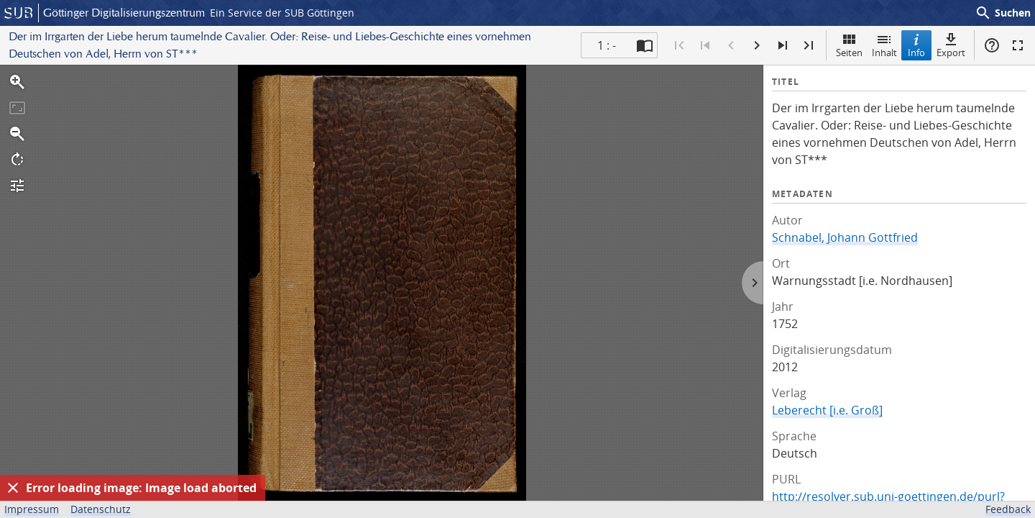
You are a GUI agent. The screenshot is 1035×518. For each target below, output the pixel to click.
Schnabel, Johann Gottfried (845, 237)
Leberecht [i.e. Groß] (827, 410)
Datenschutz (100, 509)
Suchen (1003, 13)
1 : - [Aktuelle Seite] (606, 45)
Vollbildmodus (1017, 45)
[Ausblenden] (13, 488)
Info (916, 45)
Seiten (849, 45)
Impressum (31, 509)
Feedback (1008, 509)
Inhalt (884, 45)
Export (951, 45)
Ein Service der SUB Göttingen (282, 12)
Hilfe (991, 45)
